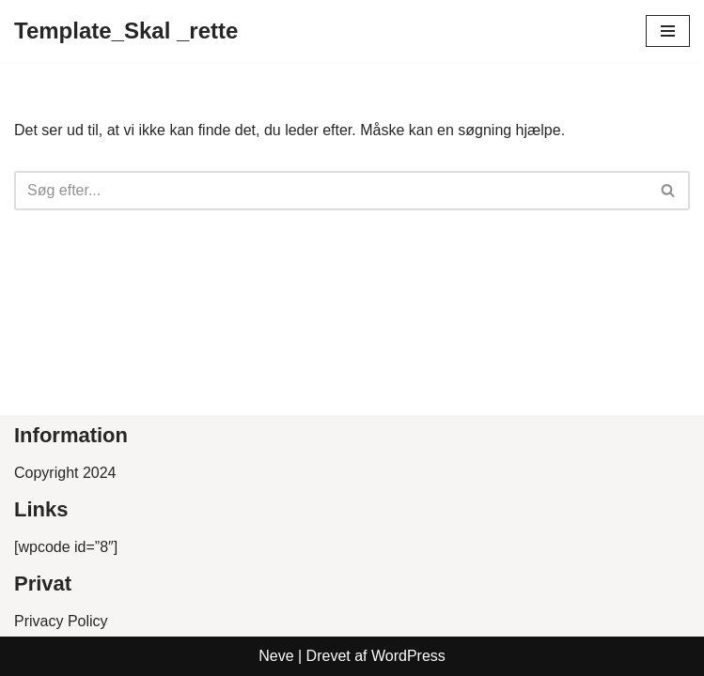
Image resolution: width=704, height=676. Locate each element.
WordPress (408, 656)
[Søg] (331, 190)
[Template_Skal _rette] (126, 31)
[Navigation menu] (668, 31)
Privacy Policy (61, 621)
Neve (275, 656)
